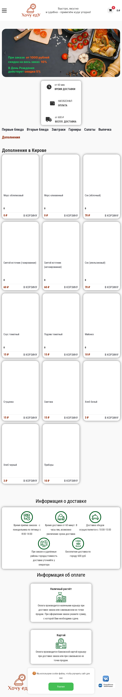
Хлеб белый (91, 401)
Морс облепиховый (13, 195)
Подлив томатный (53, 334)
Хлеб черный (10, 464)
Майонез (89, 334)
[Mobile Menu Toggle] (4, 10)
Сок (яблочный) (93, 195)
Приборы (49, 464)
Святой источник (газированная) (19, 262)
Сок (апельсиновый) (95, 262)
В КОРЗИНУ (30, 215)
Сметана (48, 401)
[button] (110, 10)
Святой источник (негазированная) (53, 265)
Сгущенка (8, 401)
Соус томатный (11, 334)
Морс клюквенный (53, 195)
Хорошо (61, 686)
